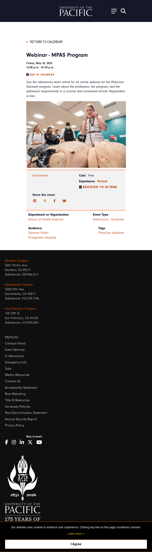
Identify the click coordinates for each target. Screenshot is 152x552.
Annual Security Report (21, 419)
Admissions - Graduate (108, 219)
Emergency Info (16, 362)
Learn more (75, 533)
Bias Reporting (15, 394)
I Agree (76, 544)
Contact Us (13, 381)
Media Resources (17, 375)
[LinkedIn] (34, 201)
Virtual (102, 181)
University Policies (17, 406)
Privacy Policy (14, 425)
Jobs (8, 369)
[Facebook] (54, 201)
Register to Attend (100, 187)
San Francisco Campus (20, 308)
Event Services (15, 350)
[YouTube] (40, 442)
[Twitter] (44, 201)
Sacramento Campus (19, 284)
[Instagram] (15, 442)
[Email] (64, 201)
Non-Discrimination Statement (26, 413)
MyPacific (12, 337)
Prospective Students (42, 237)
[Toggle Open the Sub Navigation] (112, 10)
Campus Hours (15, 343)
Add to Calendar (41, 74)
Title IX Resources (17, 400)
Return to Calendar (44, 41)
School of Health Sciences (46, 219)
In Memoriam (14, 356)
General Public (38, 233)
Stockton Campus (16, 261)
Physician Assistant (111, 233)
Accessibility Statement (21, 387)
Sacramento (40, 175)
